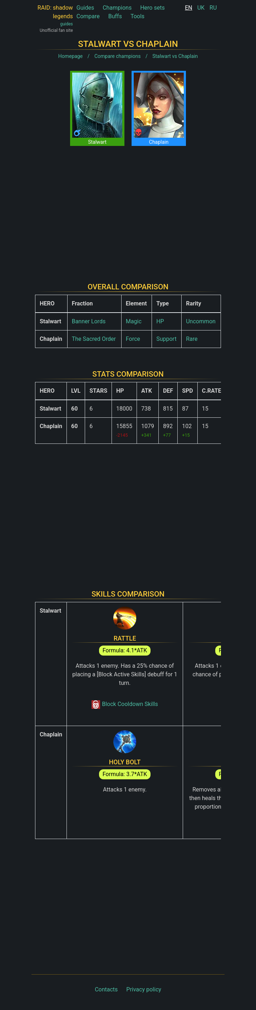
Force (133, 338)
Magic (134, 321)
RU (213, 7)
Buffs (115, 16)
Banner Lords (89, 321)
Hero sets (152, 7)
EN (188, 7)
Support (166, 338)
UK (201, 7)
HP (160, 321)
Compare (88, 16)
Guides (85, 7)
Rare (191, 338)
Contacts (106, 989)
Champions (117, 7)
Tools (137, 16)
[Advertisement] (128, 208)
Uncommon (201, 321)
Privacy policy (143, 989)
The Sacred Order (94, 338)
